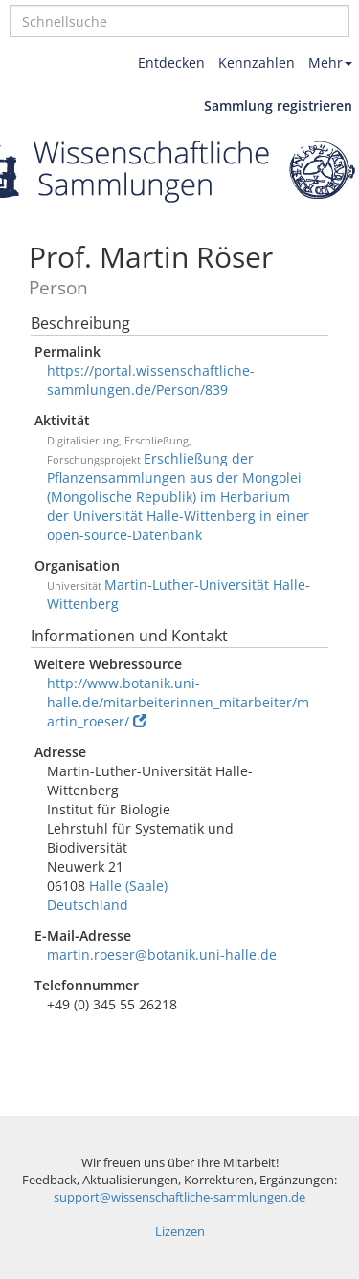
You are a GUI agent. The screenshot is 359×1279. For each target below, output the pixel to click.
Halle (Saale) (128, 886)
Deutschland (87, 905)
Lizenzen (180, 1232)
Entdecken (171, 63)
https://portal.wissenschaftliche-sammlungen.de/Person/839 (151, 380)
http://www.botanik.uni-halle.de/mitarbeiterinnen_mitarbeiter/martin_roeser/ (178, 702)
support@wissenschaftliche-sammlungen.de (179, 1197)
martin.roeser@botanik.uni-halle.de (162, 954)
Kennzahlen (256, 63)
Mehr (330, 63)
